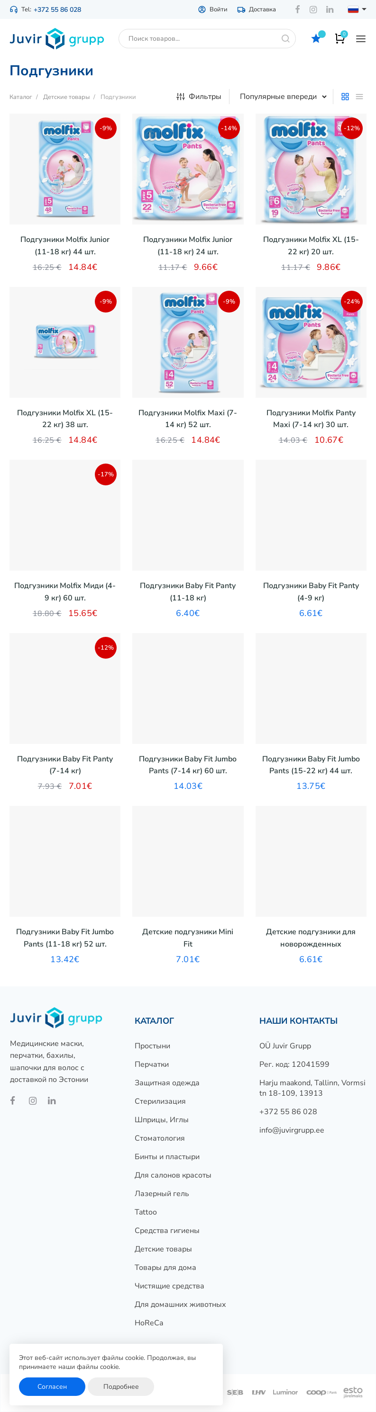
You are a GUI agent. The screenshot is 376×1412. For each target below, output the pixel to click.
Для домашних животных (180, 1304)
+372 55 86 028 (57, 9)
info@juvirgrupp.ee (291, 1130)
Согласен (52, 1386)
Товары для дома (165, 1267)
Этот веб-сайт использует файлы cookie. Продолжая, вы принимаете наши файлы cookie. (107, 1362)
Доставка (256, 9)
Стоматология (160, 1138)
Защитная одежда (167, 1083)
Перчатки (152, 1064)
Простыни (152, 1046)
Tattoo (146, 1212)
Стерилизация (160, 1101)
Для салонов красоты (173, 1175)
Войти (213, 9)
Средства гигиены (167, 1230)
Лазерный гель (162, 1194)
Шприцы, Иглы (162, 1120)
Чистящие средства (169, 1286)
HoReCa (149, 1323)
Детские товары (163, 1249)
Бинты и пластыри (167, 1157)
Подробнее (121, 1386)
